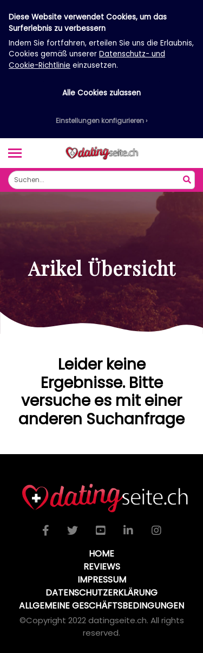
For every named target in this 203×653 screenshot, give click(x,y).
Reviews (101, 566)
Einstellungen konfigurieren (100, 120)
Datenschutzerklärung (101, 592)
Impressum (101, 579)
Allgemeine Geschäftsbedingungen (101, 605)
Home (101, 553)
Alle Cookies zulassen (101, 93)
